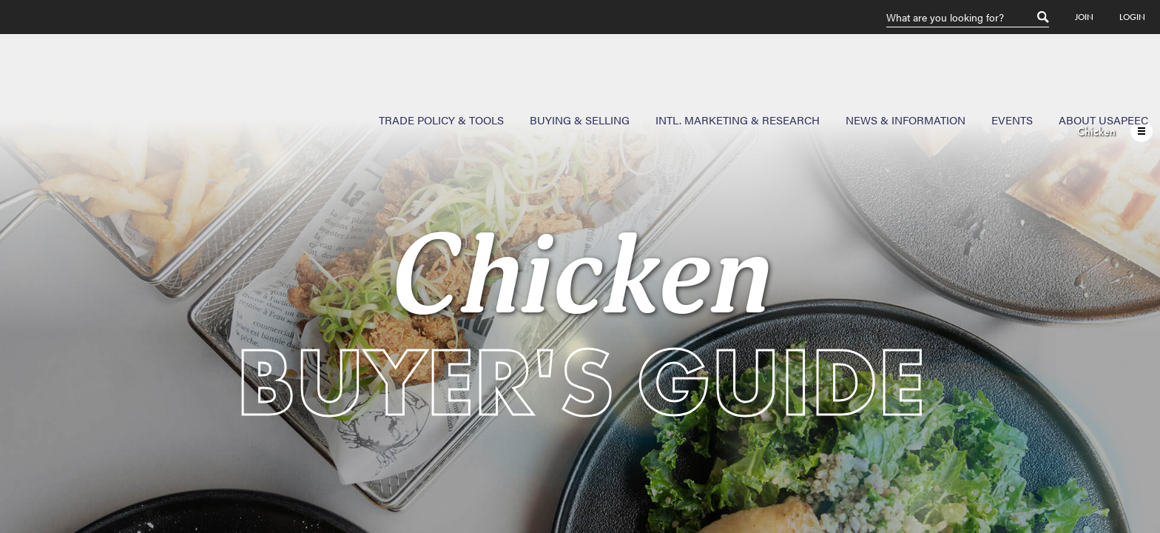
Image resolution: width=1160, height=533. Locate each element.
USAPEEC (59, 88)
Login (1132, 17)
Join (1084, 17)
